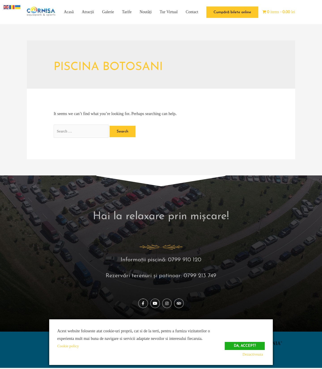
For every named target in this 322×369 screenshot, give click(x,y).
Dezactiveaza (254, 354)
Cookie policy (68, 346)
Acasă (69, 12)
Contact (192, 12)
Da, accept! (244, 344)
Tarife (127, 12)
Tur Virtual (169, 12)
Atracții (88, 12)
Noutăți (146, 12)
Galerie (108, 12)
